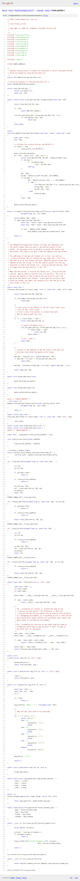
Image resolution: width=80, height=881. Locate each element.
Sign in (75, 3)
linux (11, 10)
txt (71, 878)
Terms (24, 878)
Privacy (18, 878)
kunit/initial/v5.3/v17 (24, 10)
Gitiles (13, 878)
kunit (4, 10)
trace (47, 10)
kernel (40, 10)
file (45, 15)
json (76, 878)
